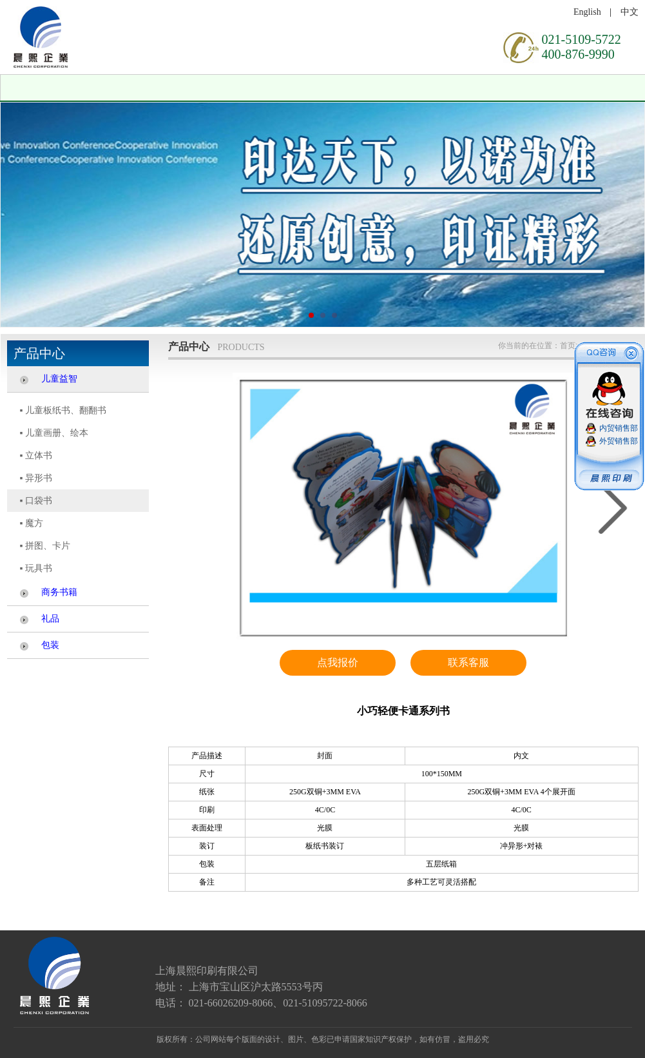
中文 (630, 12)
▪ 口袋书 (36, 500)
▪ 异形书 (36, 478)
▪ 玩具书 (36, 568)
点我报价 (337, 662)
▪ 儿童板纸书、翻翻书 (63, 410)
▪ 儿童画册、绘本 (54, 433)
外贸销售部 (618, 441)
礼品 (50, 618)
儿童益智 (59, 379)
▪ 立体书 (36, 455)
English (587, 12)
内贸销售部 (618, 428)
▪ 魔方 (31, 523)
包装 (50, 645)
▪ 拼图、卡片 (45, 546)
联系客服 (468, 662)
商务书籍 (59, 592)
